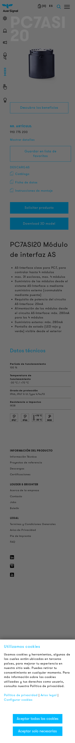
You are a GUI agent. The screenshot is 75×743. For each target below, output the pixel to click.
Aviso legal (49, 695)
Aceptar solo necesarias (37, 731)
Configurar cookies (18, 700)
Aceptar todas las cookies (37, 718)
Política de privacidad (21, 695)
